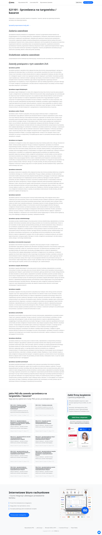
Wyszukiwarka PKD (23, 2)
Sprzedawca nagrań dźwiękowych (18, 89)
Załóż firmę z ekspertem (79, 417)
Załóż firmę (79, 2)
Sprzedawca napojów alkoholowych (18, 265)
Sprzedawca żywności (15, 195)
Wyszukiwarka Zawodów (46, 2)
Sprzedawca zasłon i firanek (16, 111)
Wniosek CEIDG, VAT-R (50, 527)
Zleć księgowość (88, 2)
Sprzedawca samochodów (16, 312)
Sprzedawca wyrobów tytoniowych (18, 361)
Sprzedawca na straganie (16, 140)
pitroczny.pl (39, 527)
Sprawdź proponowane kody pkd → (19, 25)
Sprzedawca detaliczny (15, 338)
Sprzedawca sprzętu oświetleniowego (19, 218)
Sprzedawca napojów (14, 289)
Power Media (74, 527)
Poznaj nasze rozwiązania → (19, 515)
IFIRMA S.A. (56, 531)
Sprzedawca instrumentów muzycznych (20, 242)
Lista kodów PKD (34, 2)
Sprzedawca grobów (14, 67)
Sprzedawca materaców (15, 169)
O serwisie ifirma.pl (63, 527)
